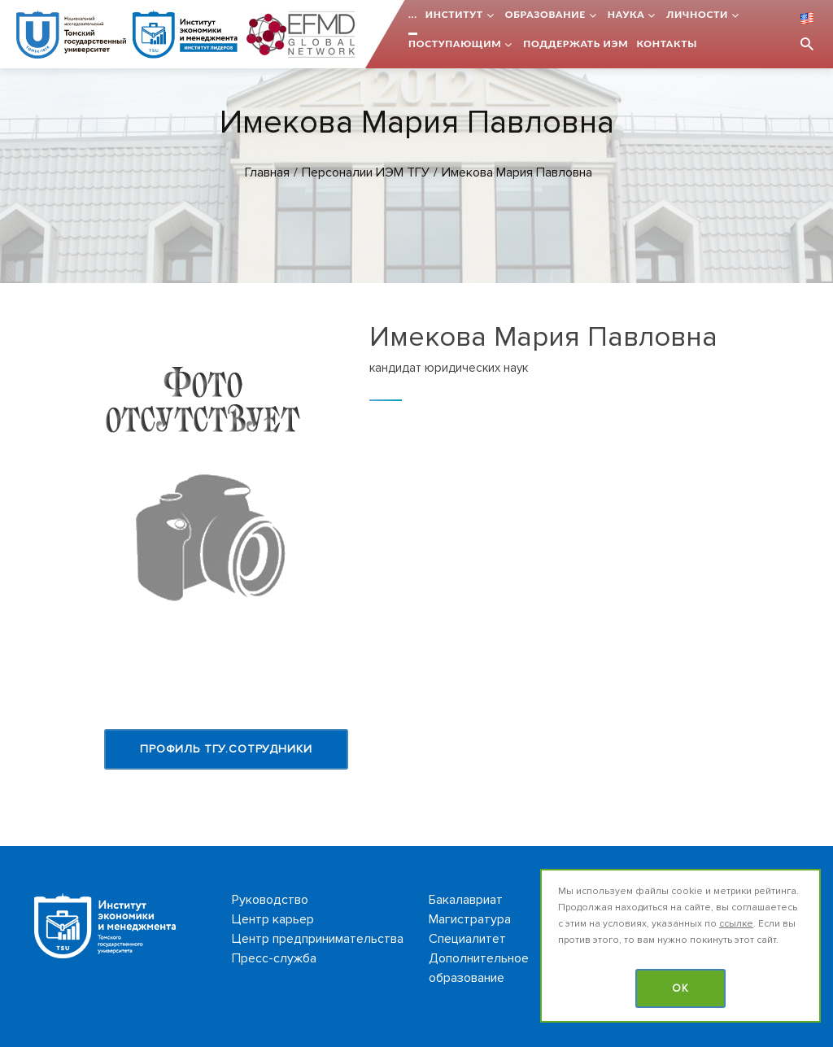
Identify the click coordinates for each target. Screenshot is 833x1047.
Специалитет (467, 939)
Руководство (270, 900)
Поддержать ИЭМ (575, 43)
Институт (454, 14)
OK (680, 988)
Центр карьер (273, 919)
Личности (697, 14)
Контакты (666, 43)
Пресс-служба (274, 958)
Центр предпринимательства (317, 939)
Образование (545, 14)
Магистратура (470, 919)
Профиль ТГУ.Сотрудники (226, 749)
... (412, 14)
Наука (626, 14)
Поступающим (454, 43)
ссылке (736, 924)
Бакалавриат (466, 900)
